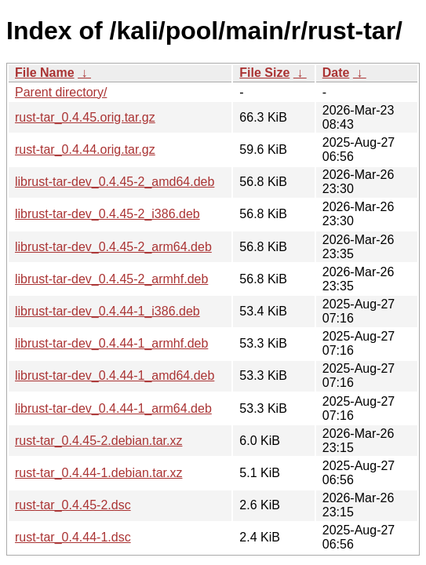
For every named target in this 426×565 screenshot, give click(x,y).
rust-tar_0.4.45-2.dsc (73, 505)
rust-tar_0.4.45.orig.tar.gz (85, 117)
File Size (264, 72)
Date (336, 72)
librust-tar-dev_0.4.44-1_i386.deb (107, 311)
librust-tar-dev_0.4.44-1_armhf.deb (111, 343)
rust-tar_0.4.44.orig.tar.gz (85, 149)
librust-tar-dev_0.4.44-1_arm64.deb (113, 408)
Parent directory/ (61, 92)
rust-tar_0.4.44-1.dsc (73, 537)
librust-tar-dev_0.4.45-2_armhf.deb (111, 279)
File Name (45, 72)
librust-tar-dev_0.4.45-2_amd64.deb (114, 181)
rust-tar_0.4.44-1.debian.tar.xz (98, 472)
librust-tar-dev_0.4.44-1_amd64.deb (114, 375)
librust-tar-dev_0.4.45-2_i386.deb (107, 214)
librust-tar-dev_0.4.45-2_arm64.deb (113, 246)
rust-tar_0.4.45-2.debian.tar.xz (98, 440)
